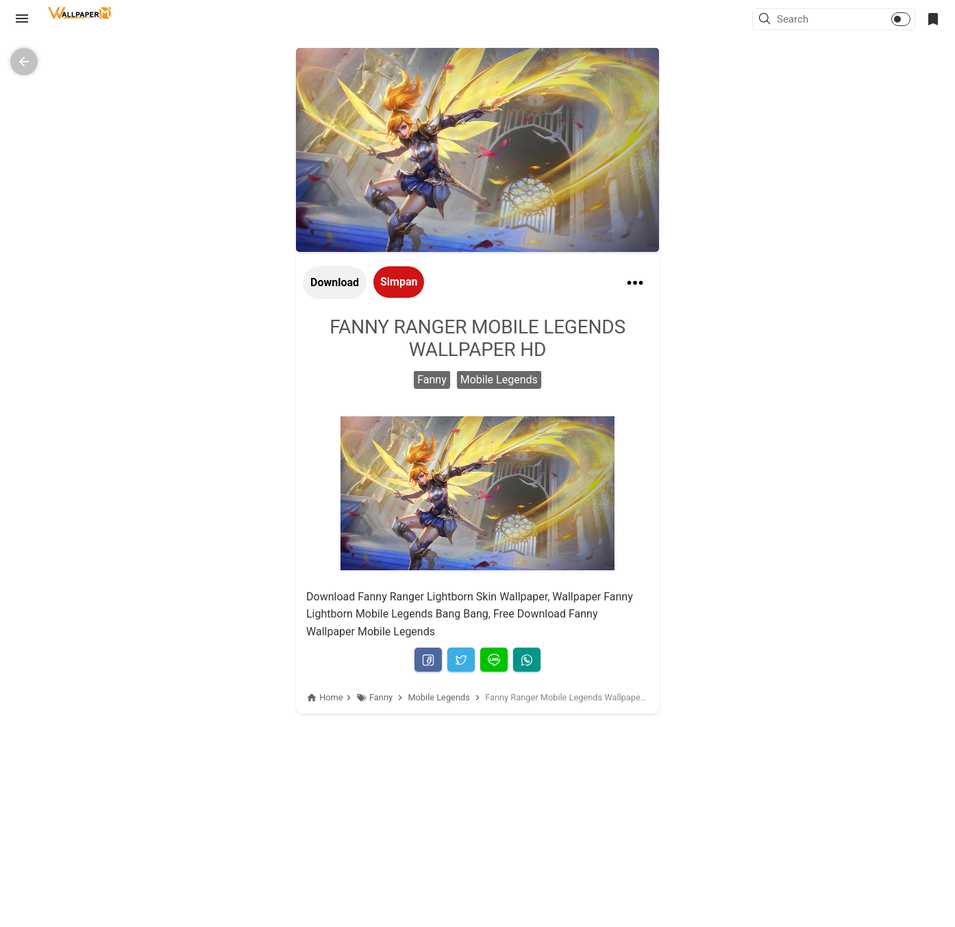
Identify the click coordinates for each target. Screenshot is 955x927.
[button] (766, 20)
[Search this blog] (817, 19)
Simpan (398, 281)
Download (334, 282)
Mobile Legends (499, 379)
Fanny (432, 379)
